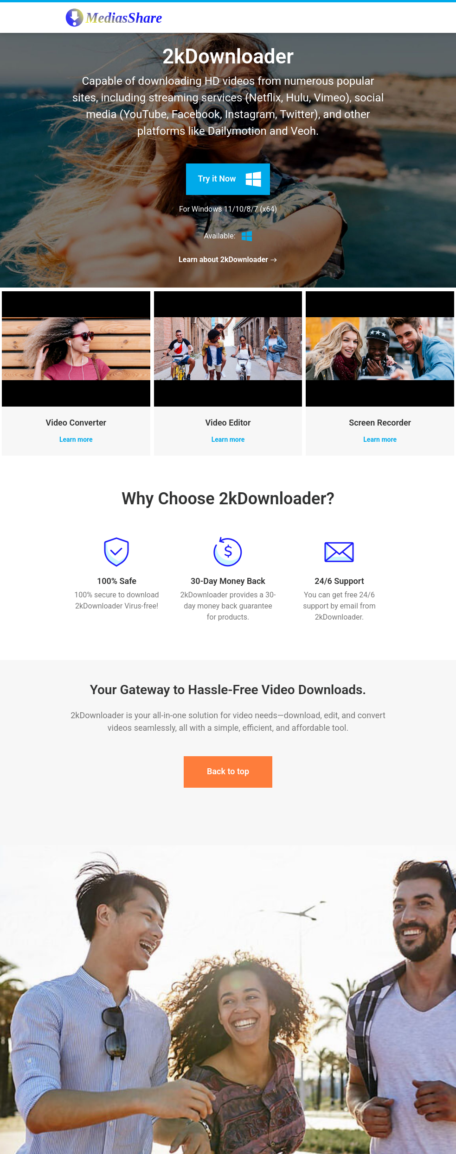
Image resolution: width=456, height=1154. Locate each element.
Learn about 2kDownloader (228, 259)
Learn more (76, 439)
